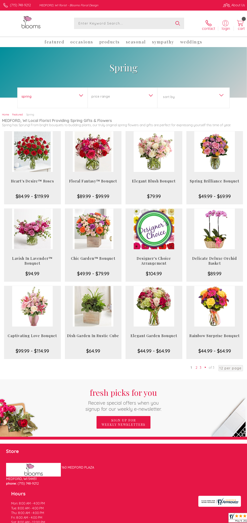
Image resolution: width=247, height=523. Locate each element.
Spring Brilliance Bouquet (214, 178)
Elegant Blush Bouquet (154, 178)
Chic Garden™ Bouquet (93, 255)
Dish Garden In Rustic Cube (93, 332)
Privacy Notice (176, 519)
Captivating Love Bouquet (32, 332)
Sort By (169, 94)
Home (5, 111)
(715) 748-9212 (20, 5)
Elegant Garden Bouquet (154, 332)
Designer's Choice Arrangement (154, 258)
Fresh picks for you (124, 396)
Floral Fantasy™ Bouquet (93, 178)
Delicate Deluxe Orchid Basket (214, 258)
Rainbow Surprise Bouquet (214, 332)
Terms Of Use (152, 519)
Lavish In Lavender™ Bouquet (32, 258)
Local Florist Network (205, 519)
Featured (17, 111)
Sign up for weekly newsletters (123, 419)
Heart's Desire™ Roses (32, 178)
